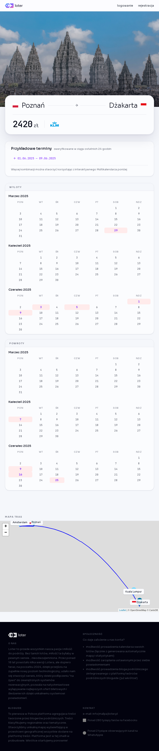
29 (116, 230)
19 (57, 225)
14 (97, 219)
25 (41, 230)
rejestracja (146, 5)
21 (97, 225)
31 (20, 236)
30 (139, 230)
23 (139, 225)
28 (97, 230)
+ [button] (5, 526)
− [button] (5, 533)
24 (20, 230)
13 (77, 219)
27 (77, 230)
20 (77, 225)
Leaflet (122, 610)
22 (116, 225)
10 (20, 219)
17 (20, 225)
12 (57, 219)
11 (41, 219)
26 (57, 230)
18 (41, 225)
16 (139, 219)
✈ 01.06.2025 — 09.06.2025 (34, 158)
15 (116, 219)
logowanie (125, 5)
